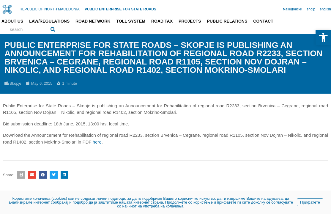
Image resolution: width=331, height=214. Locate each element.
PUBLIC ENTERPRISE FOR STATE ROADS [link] (120, 9)
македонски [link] (292, 9)
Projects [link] (190, 21)
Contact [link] (263, 21)
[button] (21, 175)
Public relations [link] (227, 21)
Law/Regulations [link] (49, 21)
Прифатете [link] (310, 202)
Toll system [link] (130, 21)
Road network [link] (92, 21)
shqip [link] (311, 9)
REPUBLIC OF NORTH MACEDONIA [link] (50, 9)
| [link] (82, 9)
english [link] (325, 9)
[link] (323, 37)
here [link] (97, 141)
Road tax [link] (162, 21)
